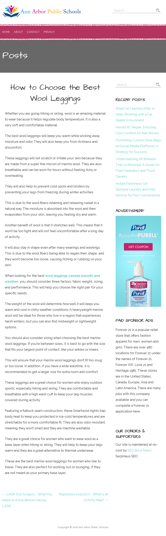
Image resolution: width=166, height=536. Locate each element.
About (18, 32)
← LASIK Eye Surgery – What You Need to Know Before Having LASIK (27, 500)
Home (6, 32)
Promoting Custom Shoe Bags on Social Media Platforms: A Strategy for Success (138, 146)
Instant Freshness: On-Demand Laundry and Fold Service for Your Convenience (138, 189)
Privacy (49, 32)
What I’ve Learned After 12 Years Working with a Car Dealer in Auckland (135, 114)
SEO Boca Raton (139, 450)
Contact (33, 32)
